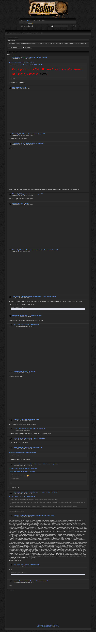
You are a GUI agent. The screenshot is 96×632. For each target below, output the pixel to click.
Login (38, 20)
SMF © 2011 (47, 625)
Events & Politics (17, 87)
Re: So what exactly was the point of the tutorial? (43, 492)
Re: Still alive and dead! (37, 429)
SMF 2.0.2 (40, 625)
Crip (58, 626)
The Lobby (15, 134)
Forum (28, 20)
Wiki (33, 20)
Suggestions (16, 203)
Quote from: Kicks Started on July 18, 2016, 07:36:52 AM (22, 452)
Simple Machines (54, 625)
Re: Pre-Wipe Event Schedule (39, 581)
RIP (25, 87)
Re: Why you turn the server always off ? (32, 134)
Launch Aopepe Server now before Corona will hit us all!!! (38, 296)
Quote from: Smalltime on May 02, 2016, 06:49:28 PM (21, 62)
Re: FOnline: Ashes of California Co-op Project (44, 464)
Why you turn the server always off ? (31, 194)
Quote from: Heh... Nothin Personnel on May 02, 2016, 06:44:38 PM (26, 64)
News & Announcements (20, 315)
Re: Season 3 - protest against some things (41, 515)
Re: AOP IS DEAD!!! (34, 325)
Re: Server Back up (36, 447)
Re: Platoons (25, 203)
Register (44, 20)
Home (22, 20)
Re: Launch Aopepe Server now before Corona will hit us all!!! (39, 250)
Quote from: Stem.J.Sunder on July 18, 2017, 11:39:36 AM (23, 468)
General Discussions (20, 325)
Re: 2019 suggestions (29, 371)
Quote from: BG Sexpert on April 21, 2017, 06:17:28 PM (22, 496)
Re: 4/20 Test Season (35, 315)
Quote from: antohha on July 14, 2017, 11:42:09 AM (22, 471)
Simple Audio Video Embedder (44, 626)
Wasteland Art (16, 57)
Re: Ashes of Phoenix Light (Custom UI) (34, 57)
